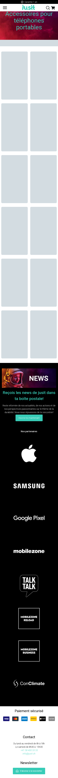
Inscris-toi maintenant (29, 418)
